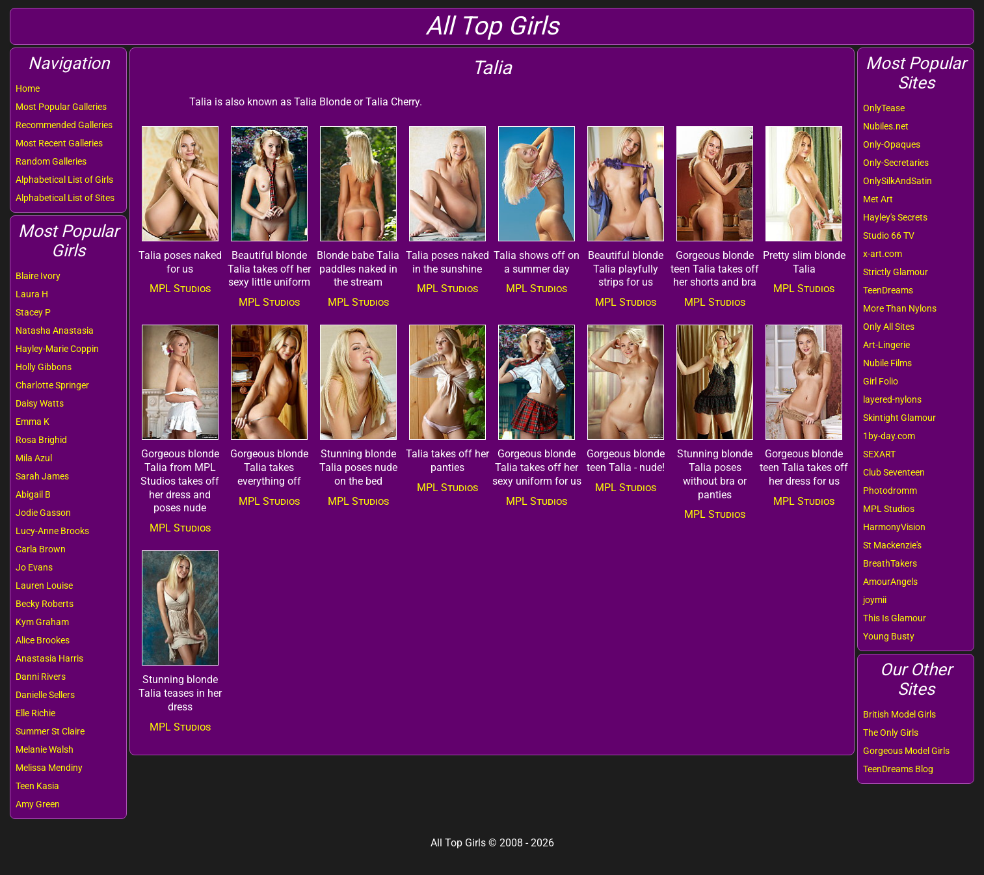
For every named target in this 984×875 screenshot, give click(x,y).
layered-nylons (892, 399)
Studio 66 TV (888, 235)
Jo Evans (34, 567)
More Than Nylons (900, 308)
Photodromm (890, 490)
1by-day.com (889, 436)
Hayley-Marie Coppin (57, 348)
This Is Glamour (894, 618)
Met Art (878, 199)
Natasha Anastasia (55, 330)
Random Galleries (51, 161)
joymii (874, 600)
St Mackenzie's (892, 545)
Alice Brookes (43, 640)
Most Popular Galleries (61, 106)
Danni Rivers (41, 676)
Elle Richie (35, 713)
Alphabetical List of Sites (65, 198)
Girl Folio (880, 381)
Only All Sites (888, 326)
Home (28, 88)
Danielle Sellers (45, 695)
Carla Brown (41, 549)
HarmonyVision (894, 527)
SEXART (879, 454)
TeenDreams (888, 290)
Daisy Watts (40, 403)
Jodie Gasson (43, 512)
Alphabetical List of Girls (64, 179)
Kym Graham (42, 622)
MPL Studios (888, 509)
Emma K (32, 421)
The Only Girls (890, 732)
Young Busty (888, 636)
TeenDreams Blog (898, 769)
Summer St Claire (50, 731)
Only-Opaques (891, 144)
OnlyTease (884, 108)
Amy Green (38, 804)
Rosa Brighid (41, 440)
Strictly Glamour (895, 272)
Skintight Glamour (899, 417)
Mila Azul (34, 458)
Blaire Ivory (38, 276)
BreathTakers (890, 563)
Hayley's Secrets (895, 217)
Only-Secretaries (896, 162)
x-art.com (882, 254)
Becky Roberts (44, 604)
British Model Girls (899, 714)
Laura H (32, 294)
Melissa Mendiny (49, 767)
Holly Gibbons (44, 367)
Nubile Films (887, 363)
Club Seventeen (894, 472)
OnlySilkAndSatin (897, 181)
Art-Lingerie (886, 345)
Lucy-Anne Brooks (52, 531)
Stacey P (33, 312)
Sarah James (42, 476)
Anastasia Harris (49, 658)
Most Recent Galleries (59, 143)
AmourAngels (890, 581)
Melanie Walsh (44, 749)
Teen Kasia (37, 786)
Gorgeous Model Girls (906, 751)
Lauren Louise (44, 585)
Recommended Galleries (64, 125)
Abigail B (33, 494)
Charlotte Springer (52, 385)
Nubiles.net (886, 126)
